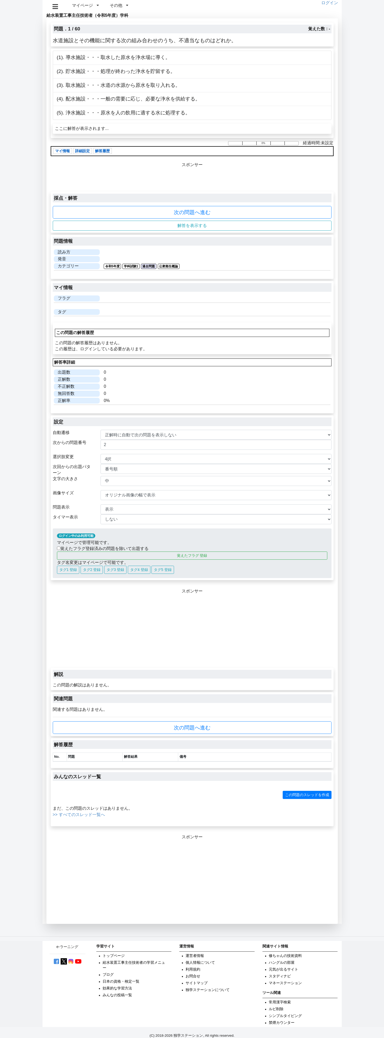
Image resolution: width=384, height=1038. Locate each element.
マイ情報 (62, 151)
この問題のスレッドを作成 (307, 795)
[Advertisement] (192, 631)
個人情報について (200, 963)
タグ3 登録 (115, 570)
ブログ (108, 975)
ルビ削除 (276, 1009)
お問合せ (193, 976)
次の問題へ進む (192, 212)
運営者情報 (195, 956)
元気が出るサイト (283, 969)
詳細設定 (82, 151)
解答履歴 (102, 151)
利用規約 (193, 969)
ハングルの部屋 (281, 963)
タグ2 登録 (92, 570)
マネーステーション (285, 983)
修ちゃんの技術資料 (285, 956)
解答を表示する (192, 225)
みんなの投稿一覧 (117, 995)
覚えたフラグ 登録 (192, 555)
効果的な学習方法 (117, 988)
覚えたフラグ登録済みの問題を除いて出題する (103, 548)
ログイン (329, 3)
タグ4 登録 (139, 570)
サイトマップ (197, 983)
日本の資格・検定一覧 (121, 981)
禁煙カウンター (281, 1023)
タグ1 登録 (68, 570)
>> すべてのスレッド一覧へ (79, 814)
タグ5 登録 (163, 570)
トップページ (114, 956)
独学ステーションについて (208, 990)
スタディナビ (280, 976)
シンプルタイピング (285, 1016)
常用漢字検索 (280, 1002)
